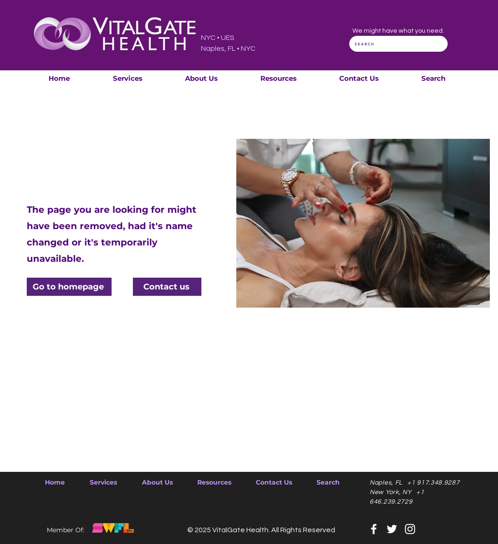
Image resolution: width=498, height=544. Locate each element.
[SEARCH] (398, 44)
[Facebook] (374, 529)
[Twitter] (392, 529)
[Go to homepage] (69, 287)
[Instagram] (410, 529)
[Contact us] (167, 287)
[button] (127, 78)
